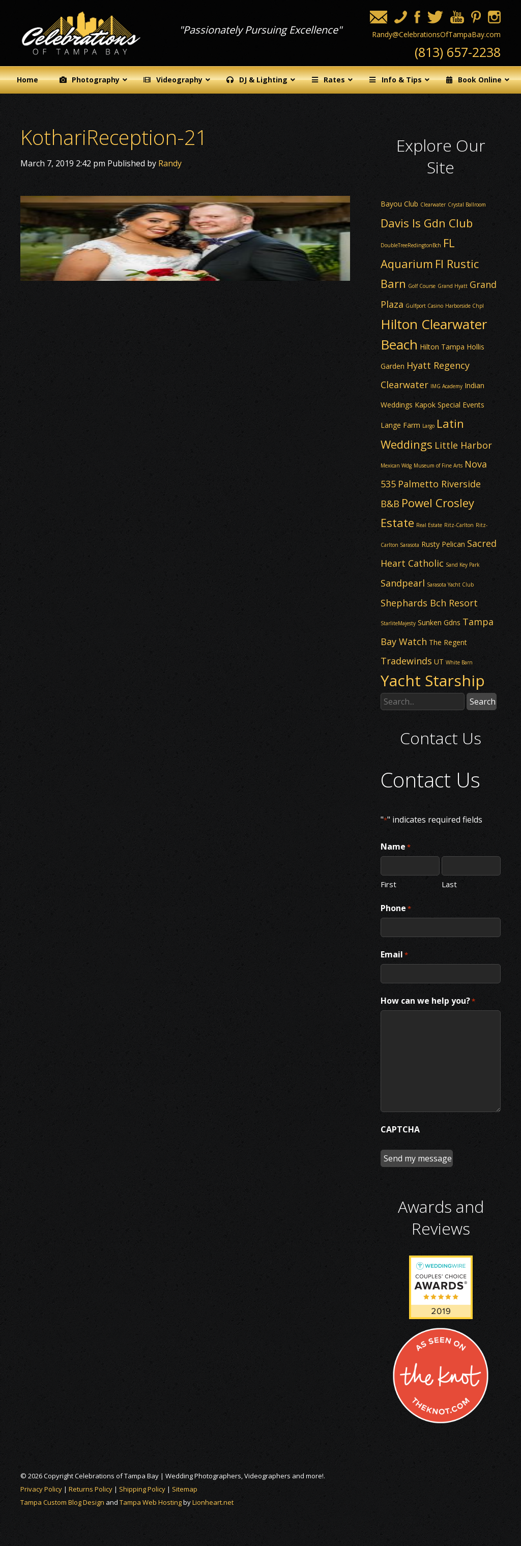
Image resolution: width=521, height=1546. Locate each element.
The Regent (448, 642)
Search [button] (483, 701)
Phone (396, 908)
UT (439, 661)
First (388, 883)
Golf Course (422, 285)
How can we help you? (428, 1001)
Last (449, 883)
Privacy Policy (41, 1489)
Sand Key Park (463, 564)
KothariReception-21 (114, 137)
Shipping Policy (142, 1489)
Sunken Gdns (439, 622)
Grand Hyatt (453, 285)
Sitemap (184, 1489)
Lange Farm (400, 425)
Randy (170, 163)
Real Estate (429, 525)
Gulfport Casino (424, 305)
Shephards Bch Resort (429, 603)
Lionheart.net (213, 1502)
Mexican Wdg (396, 465)
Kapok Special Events (449, 405)
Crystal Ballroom (467, 204)
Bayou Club (399, 204)
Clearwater (433, 204)
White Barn (459, 662)
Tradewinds (406, 661)
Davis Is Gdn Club (427, 222)
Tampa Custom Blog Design (62, 1502)
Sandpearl (403, 583)
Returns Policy (90, 1489)
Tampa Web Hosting (151, 1502)
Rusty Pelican (443, 544)
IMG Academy (446, 386)
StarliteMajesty (398, 623)
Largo (428, 425)
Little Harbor (463, 445)
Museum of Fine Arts (438, 465)
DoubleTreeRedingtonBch (411, 245)
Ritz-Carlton (459, 525)
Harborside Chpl (464, 305)
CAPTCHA (400, 1129)
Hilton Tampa (442, 347)
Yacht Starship (433, 680)
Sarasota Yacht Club (450, 584)
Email (394, 955)
